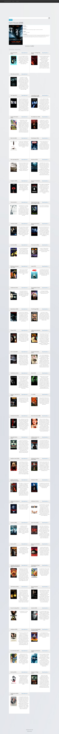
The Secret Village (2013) (34, 672)
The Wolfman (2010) (14, 373)
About (13, 1)
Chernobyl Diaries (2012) (13, 438)
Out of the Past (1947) (14, 650)
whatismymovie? (7, 1)
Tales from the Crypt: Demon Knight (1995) (35, 203)
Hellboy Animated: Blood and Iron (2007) (14, 480)
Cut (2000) (33, 394)
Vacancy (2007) (13, 544)
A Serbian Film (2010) (14, 415)
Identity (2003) (13, 672)
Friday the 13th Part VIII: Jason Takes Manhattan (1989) (15, 566)
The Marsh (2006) (13, 223)
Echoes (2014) (13, 330)
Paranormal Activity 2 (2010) (35, 224)
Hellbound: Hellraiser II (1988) (15, 502)
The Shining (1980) (34, 309)
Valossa (28, 729)
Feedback (17, 1)
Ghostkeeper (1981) (35, 138)
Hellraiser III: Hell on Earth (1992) (35, 459)
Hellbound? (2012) (35, 501)
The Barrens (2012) (14, 287)
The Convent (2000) (35, 245)
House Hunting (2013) (14, 608)
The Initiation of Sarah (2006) (35, 288)
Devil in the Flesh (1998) (36, 415)
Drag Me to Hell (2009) (14, 458)
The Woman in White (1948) (14, 694)
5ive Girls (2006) (13, 245)
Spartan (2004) (34, 608)
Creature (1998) (13, 522)
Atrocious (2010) (34, 159)
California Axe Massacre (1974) (35, 331)
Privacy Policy (30, 731)
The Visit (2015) (13, 202)
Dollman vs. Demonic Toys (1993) (14, 267)
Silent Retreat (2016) (14, 74)
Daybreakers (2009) (14, 309)
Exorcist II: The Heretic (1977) (35, 181)
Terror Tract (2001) (35, 522)
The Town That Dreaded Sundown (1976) (35, 630)
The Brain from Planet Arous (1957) (35, 566)
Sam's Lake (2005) (14, 351)
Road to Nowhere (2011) (34, 587)
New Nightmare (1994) (35, 116)
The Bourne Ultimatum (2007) (35, 651)
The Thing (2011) (13, 95)
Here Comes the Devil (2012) (35, 544)
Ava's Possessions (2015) (13, 53)
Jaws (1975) (33, 266)
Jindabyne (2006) (13, 629)
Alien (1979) (33, 373)
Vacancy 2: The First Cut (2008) (15, 395)
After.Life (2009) (13, 138)
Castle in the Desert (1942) (14, 117)
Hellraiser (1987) (34, 479)
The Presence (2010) (14, 586)
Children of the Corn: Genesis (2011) (35, 438)
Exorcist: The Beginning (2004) (35, 53)
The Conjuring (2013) (14, 159)
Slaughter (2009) (13, 180)
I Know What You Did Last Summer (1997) (35, 96)
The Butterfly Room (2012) (35, 352)
